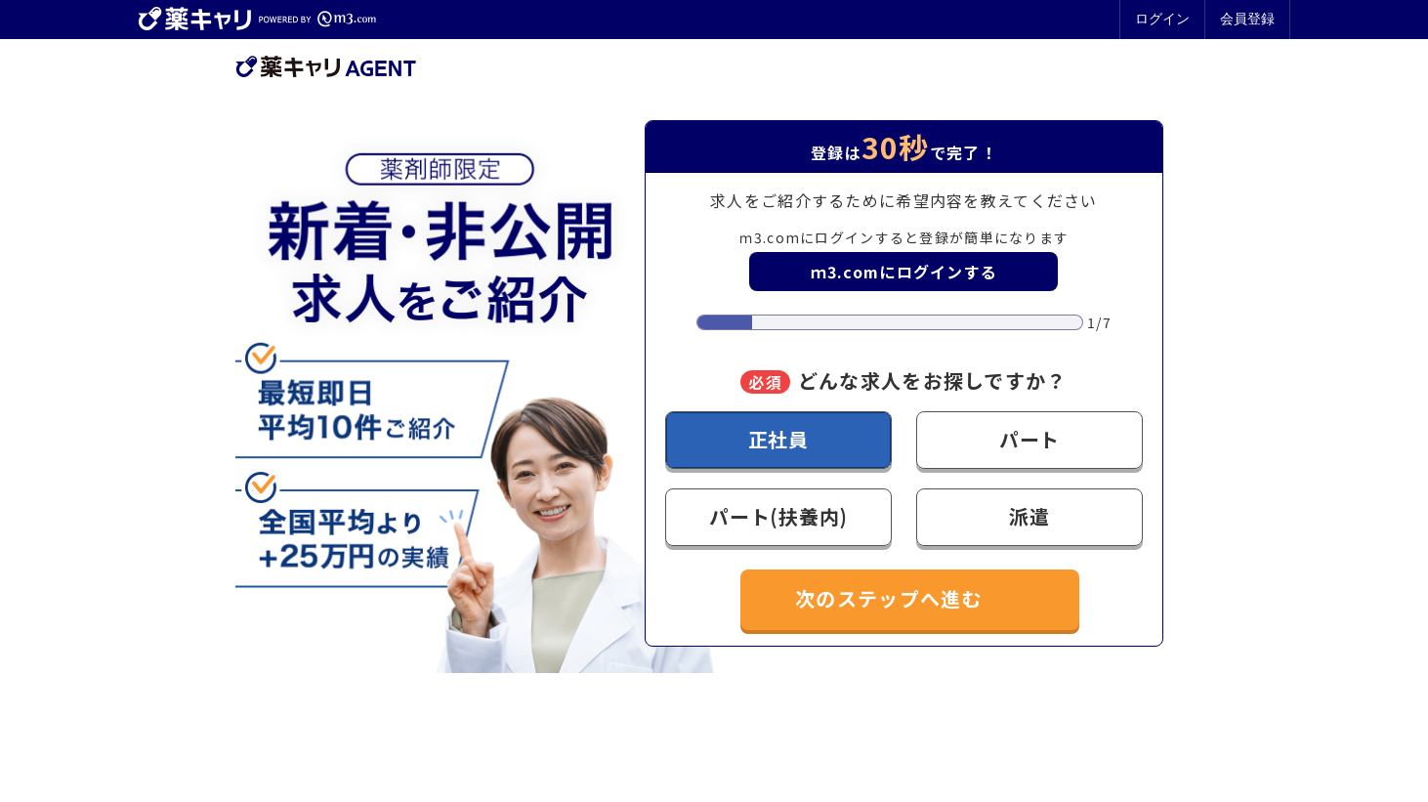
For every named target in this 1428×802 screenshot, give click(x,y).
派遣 (1029, 516)
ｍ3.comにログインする (904, 271)
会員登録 (1247, 18)
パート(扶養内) (778, 516)
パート (1029, 439)
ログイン (1162, 18)
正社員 (778, 439)
